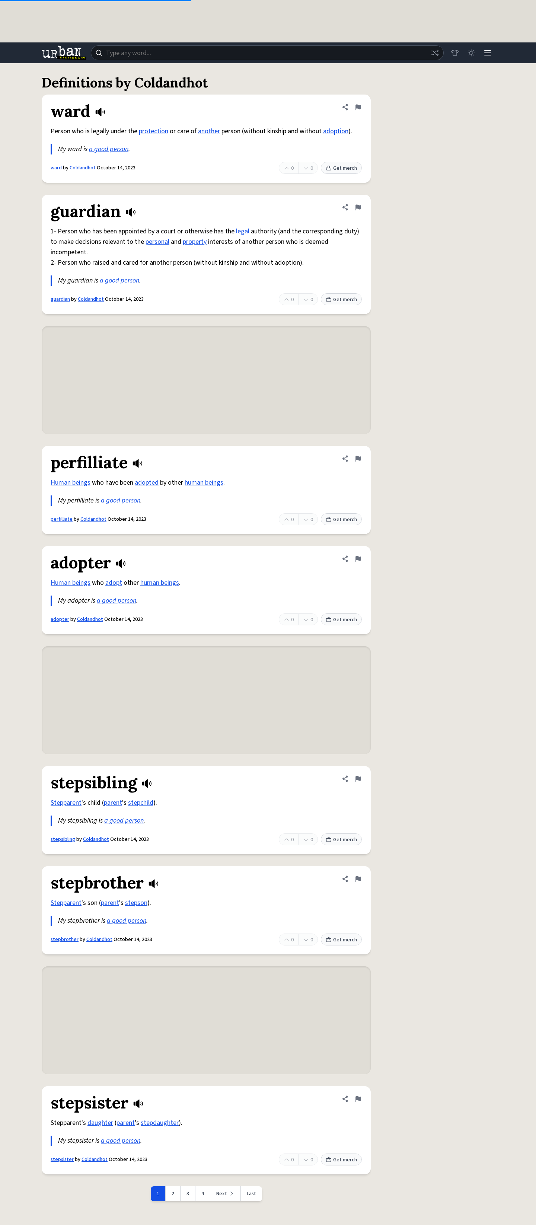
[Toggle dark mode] (471, 53)
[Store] (455, 53)
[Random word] (434, 52)
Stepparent (66, 802)
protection (153, 131)
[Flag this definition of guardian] (358, 207)
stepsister (62, 1159)
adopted (147, 482)
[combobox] (267, 52)
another (209, 131)
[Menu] (487, 53)
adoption (335, 131)
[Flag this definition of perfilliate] (358, 459)
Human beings (70, 482)
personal (157, 241)
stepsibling (63, 839)
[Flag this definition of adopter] (358, 559)
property (195, 241)
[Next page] (225, 1193)
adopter (60, 619)
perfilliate (62, 519)
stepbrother (65, 939)
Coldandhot (83, 168)
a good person (108, 149)
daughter (100, 1122)
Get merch (341, 168)
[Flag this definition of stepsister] (358, 1099)
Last (251, 1193)
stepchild (140, 802)
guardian (60, 299)
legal (242, 231)
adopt (113, 582)
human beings (204, 482)
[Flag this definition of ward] (358, 107)
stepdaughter (160, 1122)
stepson (136, 902)
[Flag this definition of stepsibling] (358, 779)
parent (113, 802)
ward (56, 168)
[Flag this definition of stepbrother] (358, 879)
